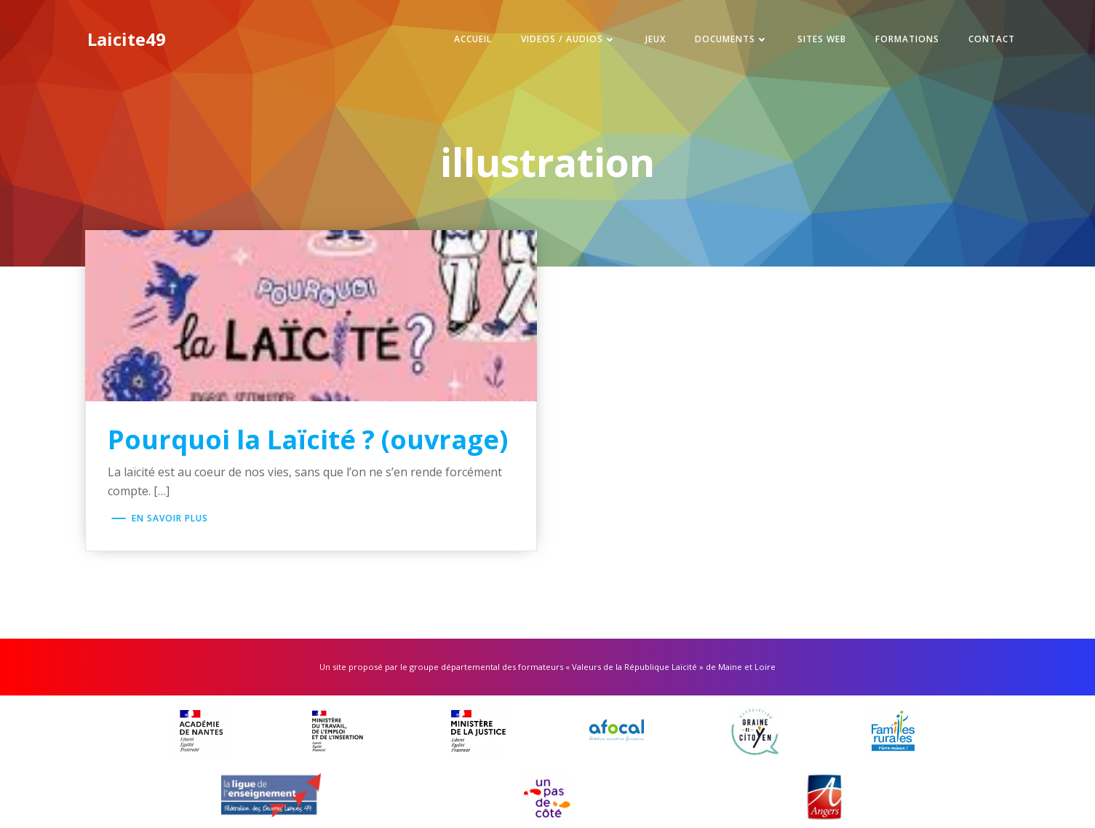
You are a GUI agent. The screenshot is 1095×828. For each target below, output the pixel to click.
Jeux (655, 39)
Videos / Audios (568, 39)
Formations (907, 39)
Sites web (821, 39)
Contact (991, 39)
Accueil (473, 39)
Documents (731, 39)
